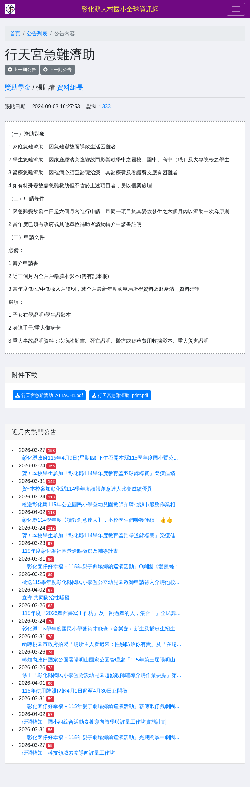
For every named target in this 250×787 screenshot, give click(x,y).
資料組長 (70, 87)
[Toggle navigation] (236, 9)
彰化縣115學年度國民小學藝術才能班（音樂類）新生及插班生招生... (100, 628)
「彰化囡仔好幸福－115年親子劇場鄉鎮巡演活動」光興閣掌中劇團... (100, 737)
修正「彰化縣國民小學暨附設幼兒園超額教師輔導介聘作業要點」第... (101, 675)
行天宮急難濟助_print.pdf (120, 395)
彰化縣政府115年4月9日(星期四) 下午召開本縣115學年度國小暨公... (100, 458)
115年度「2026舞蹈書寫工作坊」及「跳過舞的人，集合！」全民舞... (101, 613)
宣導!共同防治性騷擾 (46, 597)
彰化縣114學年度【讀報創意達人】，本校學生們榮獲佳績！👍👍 (97, 520)
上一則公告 (22, 69)
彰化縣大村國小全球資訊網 (120, 9)
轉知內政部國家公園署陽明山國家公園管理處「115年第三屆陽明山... (100, 659)
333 (106, 106)
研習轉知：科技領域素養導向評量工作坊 (68, 753)
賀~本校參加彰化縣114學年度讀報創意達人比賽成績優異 (87, 489)
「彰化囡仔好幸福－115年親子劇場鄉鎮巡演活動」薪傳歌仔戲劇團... (100, 706)
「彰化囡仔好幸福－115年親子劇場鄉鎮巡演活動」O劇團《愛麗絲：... (102, 566)
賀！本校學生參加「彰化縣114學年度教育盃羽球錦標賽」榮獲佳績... (100, 473)
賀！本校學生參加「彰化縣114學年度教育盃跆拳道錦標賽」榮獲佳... (100, 535)
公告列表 (37, 33)
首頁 (15, 33)
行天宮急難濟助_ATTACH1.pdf (49, 395)
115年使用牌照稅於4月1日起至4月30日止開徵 (74, 691)
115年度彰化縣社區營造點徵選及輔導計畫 (70, 551)
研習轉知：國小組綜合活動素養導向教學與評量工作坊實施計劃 (94, 722)
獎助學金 (18, 87)
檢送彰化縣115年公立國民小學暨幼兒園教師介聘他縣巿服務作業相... (100, 504)
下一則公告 (57, 69)
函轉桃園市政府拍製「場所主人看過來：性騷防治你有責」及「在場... (101, 644)
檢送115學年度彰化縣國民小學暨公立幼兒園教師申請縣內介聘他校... (100, 582)
